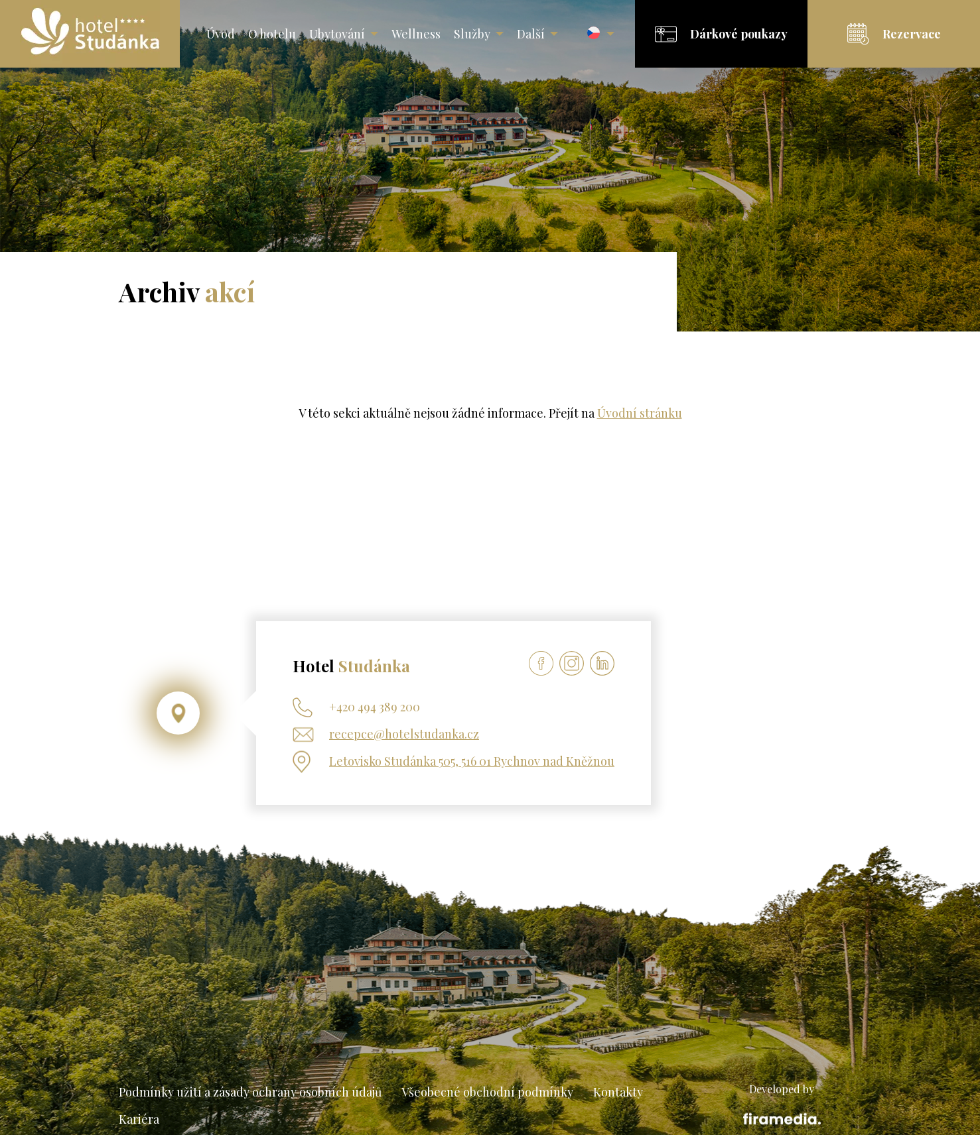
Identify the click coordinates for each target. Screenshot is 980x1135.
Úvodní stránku (639, 413)
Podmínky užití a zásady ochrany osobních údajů (250, 1092)
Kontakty (618, 1092)
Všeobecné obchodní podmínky (487, 1092)
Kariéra (139, 1119)
